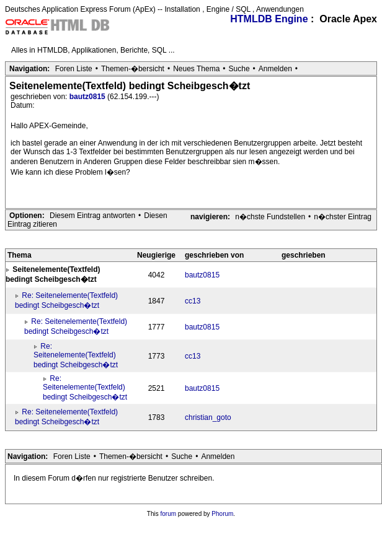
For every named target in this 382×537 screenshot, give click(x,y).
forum (169, 513)
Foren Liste (73, 68)
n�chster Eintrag (342, 216)
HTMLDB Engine (269, 19)
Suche (239, 68)
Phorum (222, 513)
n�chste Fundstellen (270, 216)
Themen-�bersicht (132, 68)
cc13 (192, 301)
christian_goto (208, 417)
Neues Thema (196, 68)
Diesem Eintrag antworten (92, 215)
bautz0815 (88, 96)
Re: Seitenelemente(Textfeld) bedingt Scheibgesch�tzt (75, 355)
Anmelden (275, 68)
